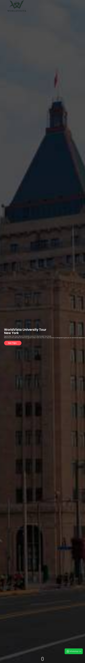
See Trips (12, 343)
